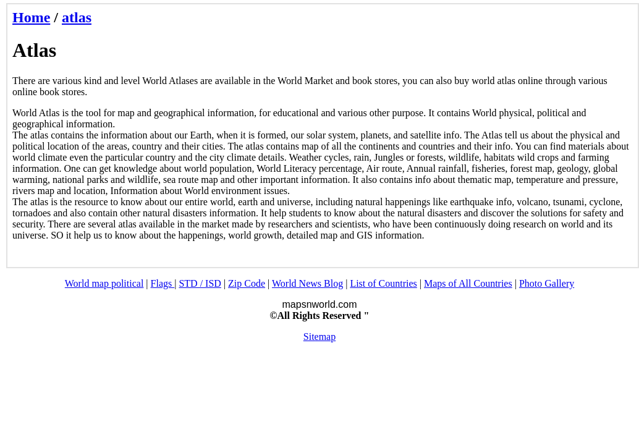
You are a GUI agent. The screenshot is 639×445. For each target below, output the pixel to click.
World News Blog (307, 283)
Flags (163, 283)
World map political (104, 283)
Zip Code (246, 283)
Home (31, 17)
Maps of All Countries (468, 283)
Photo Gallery (546, 283)
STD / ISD (200, 283)
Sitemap (319, 336)
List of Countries (383, 283)
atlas (76, 17)
